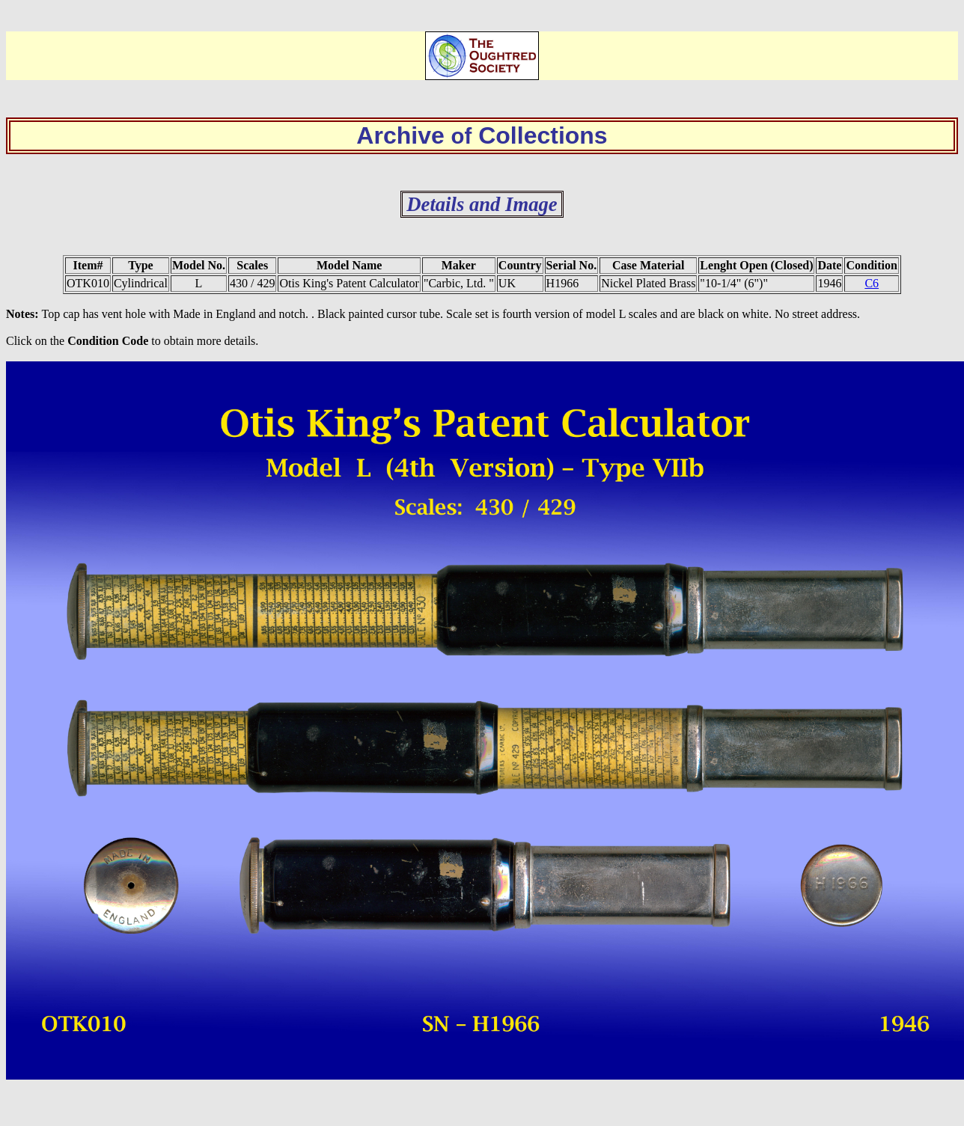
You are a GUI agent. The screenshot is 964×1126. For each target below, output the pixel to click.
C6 (871, 283)
